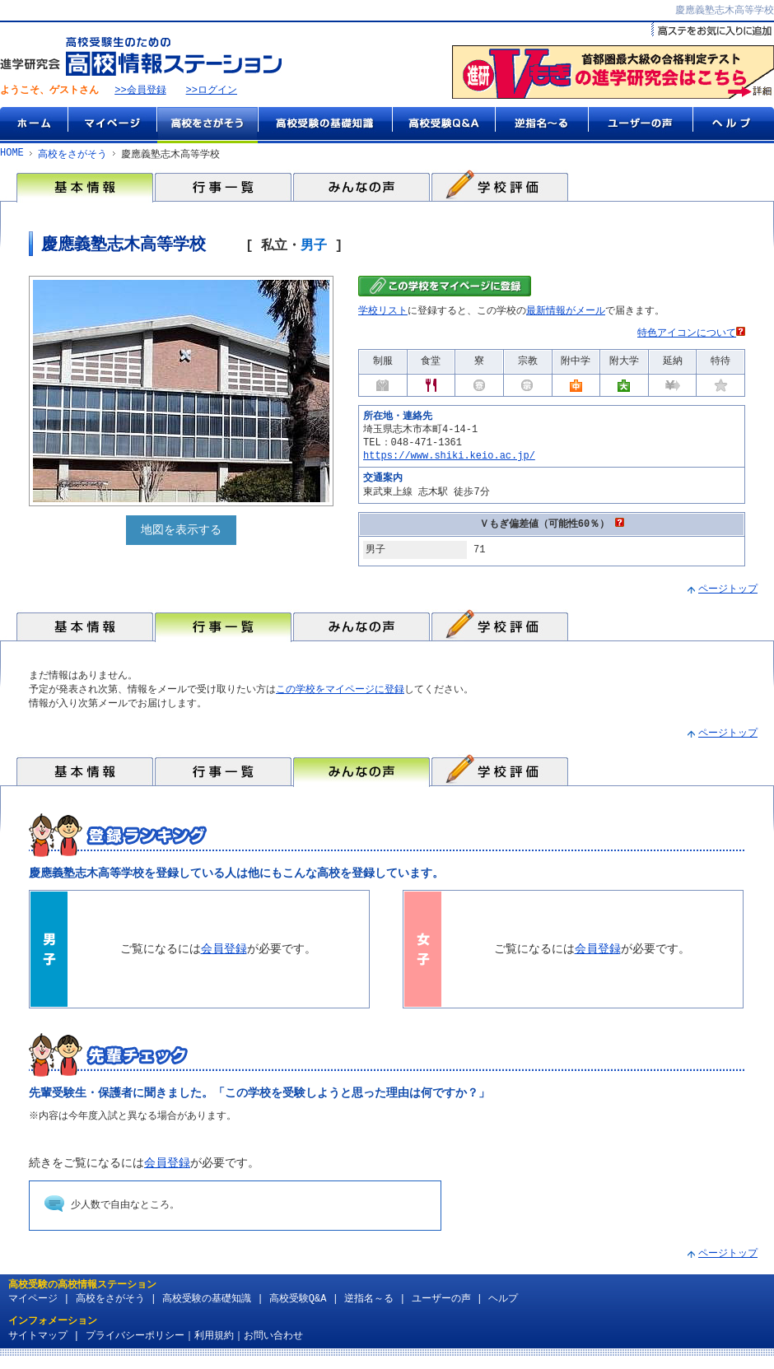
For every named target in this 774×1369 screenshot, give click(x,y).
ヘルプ (733, 126)
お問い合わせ (273, 1341)
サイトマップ (38, 1341)
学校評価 (499, 187)
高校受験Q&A (443, 126)
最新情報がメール (565, 314)
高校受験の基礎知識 (325, 126)
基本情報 (84, 187)
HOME (12, 155)
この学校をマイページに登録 (340, 693)
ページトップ (728, 592)
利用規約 (214, 1341)
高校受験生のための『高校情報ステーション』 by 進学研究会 (141, 57)
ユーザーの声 (640, 126)
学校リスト (383, 314)
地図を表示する (181, 533)
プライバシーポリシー (135, 1341)
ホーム (34, 126)
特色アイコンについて (691, 336)
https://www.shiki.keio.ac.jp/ (449, 458)
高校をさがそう (207, 126)
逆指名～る (541, 126)
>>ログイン (211, 92)
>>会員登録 (140, 92)
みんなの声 (361, 187)
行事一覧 (223, 187)
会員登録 (224, 954)
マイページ (112, 126)
